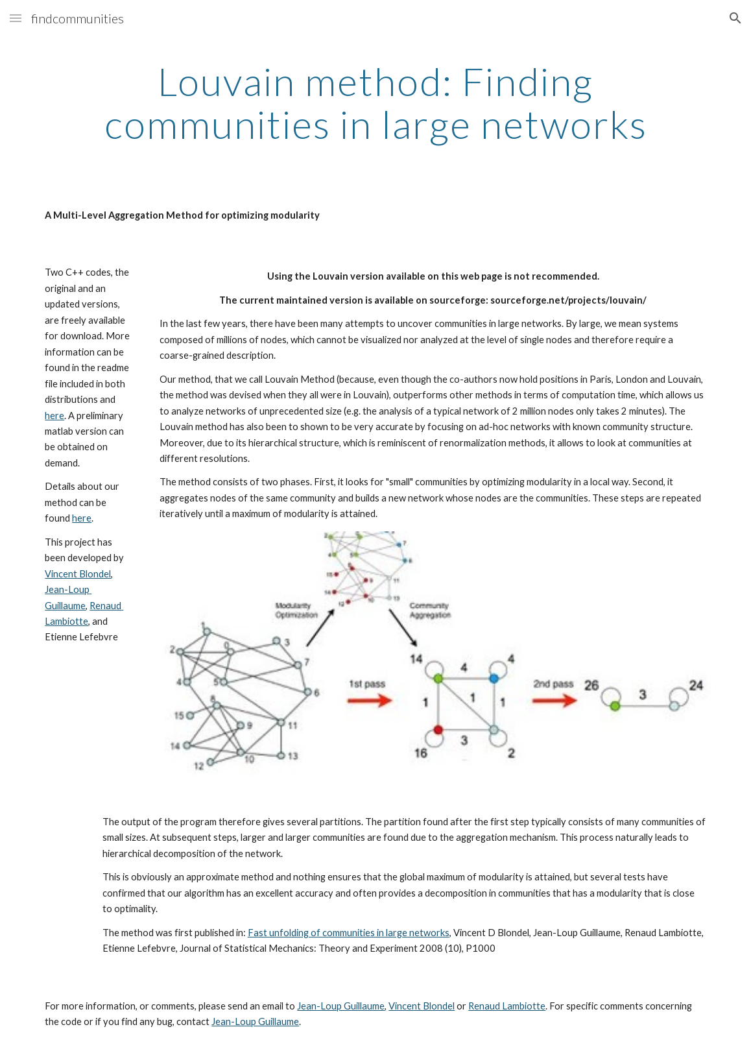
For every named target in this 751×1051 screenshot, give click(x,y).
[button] (15, 18)
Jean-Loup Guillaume (341, 1005)
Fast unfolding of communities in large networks (348, 932)
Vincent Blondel (78, 573)
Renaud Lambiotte (506, 1005)
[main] (375, 102)
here (54, 415)
